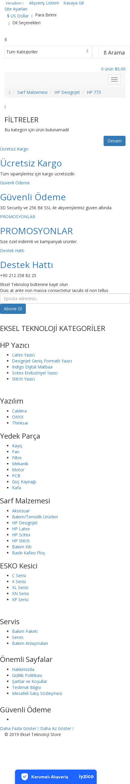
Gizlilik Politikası (27, 675)
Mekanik (20, 464)
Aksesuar (21, 511)
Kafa (16, 487)
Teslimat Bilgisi (26, 687)
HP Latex (21, 529)
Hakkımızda (23, 669)
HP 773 (94, 92)
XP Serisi (20, 599)
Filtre (17, 458)
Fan (15, 452)
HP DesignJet (67, 92)
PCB (16, 475)
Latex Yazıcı (23, 355)
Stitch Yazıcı (23, 379)
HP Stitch (21, 541)
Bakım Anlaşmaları (30, 643)
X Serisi (19, 581)
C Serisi (19, 575)
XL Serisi (20, 587)
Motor (18, 469)
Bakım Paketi (25, 631)
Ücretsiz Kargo (14, 149)
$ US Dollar (20, 16)
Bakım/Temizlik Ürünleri (35, 517)
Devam (114, 141)
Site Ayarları (16, 9)
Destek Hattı (12, 250)
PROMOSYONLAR (17, 216)
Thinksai (20, 423)
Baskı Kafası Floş (28, 553)
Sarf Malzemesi (32, 92)
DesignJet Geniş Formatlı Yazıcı (42, 361)
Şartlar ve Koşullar (29, 681)
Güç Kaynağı (24, 481)
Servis (17, 637)
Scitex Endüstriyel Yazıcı (35, 373)
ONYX (17, 417)
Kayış (17, 446)
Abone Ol (13, 309)
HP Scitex (21, 535)
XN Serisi (20, 593)
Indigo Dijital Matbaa (32, 367)
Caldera (19, 411)
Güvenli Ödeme (15, 183)
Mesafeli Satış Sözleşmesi (37, 693)
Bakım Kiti (22, 547)
